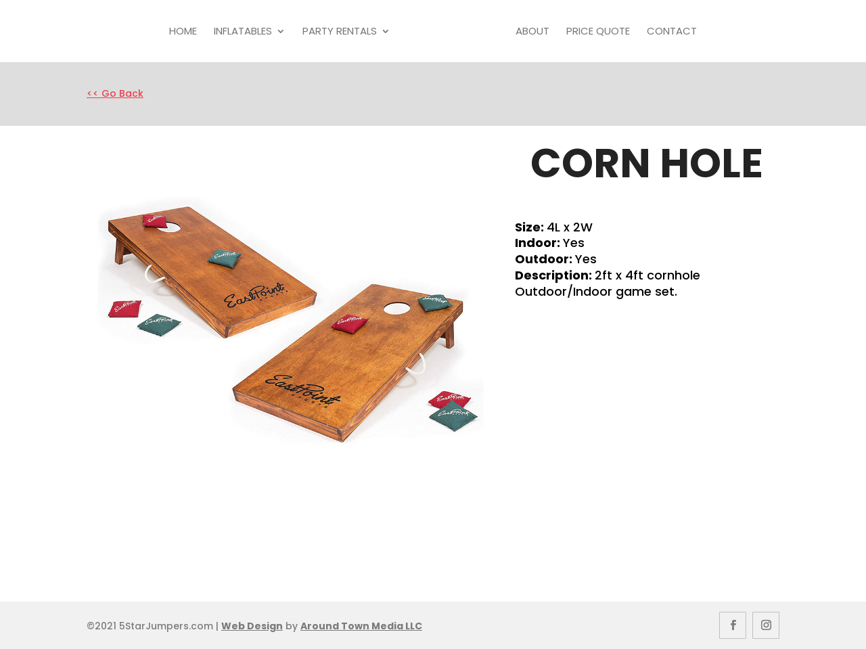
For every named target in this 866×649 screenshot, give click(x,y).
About (532, 32)
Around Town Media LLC (361, 626)
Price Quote (598, 32)
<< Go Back (115, 93)
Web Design (252, 626)
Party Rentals (339, 32)
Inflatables (243, 32)
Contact (672, 32)
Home (183, 32)
